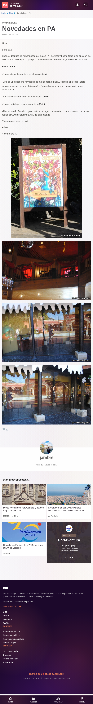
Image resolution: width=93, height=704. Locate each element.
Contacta (7, 655)
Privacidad (8, 662)
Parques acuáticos (11, 635)
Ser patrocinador (10, 651)
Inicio (3, 13)
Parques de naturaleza (13, 639)
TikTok (6, 615)
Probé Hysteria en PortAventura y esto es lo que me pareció (23, 509)
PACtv (6, 623)
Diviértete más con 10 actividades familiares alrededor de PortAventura (66, 509)
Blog (11, 13)
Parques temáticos (11, 631)
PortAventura (9, 23)
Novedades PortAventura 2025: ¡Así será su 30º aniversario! (23, 546)
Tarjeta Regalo (9, 642)
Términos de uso (11, 659)
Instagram (7, 619)
